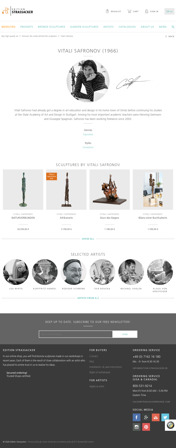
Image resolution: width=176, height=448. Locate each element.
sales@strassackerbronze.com (151, 401)
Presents (26, 26)
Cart (133, 11)
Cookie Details (47, 441)
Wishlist (113, 11)
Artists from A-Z (88, 298)
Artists (108, 26)
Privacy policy (34, 441)
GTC (75, 441)
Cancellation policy (64, 441)
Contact (93, 356)
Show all (88, 238)
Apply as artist (96, 386)
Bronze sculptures (51, 26)
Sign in (151, 11)
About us (147, 26)
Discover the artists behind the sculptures (39, 36)
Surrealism (88, 147)
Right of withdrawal (99, 372)
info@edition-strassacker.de (150, 368)
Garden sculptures (84, 26)
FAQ (91, 361)
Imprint (82, 441)
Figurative (88, 134)
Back (169, 36)
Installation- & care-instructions (105, 366)
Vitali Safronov (67, 36)
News (163, 26)
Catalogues (127, 26)
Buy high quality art (10, 36)
